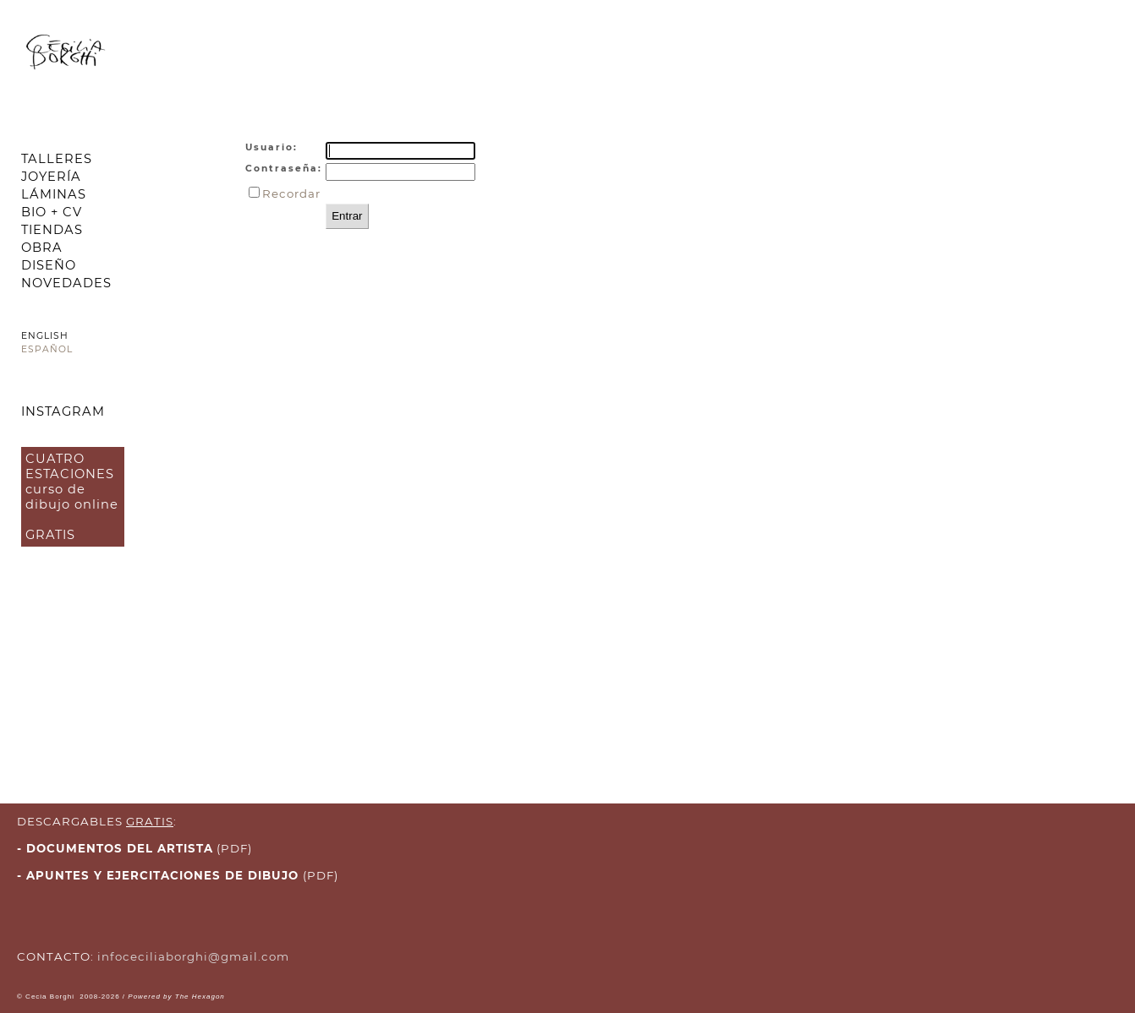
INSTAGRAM (63, 411)
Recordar (291, 193)
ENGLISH (45, 335)
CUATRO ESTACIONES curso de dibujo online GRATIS (71, 496)
